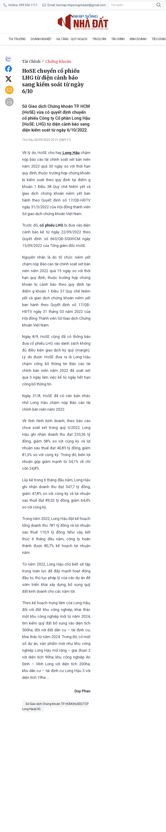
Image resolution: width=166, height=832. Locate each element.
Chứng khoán (58, 61)
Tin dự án (99, 39)
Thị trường (17, 39)
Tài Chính (118, 39)
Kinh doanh (138, 39)
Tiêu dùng (159, 39)
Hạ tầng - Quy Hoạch (71, 39)
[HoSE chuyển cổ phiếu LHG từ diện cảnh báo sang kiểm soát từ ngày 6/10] (83, 22)
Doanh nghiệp (41, 39)
